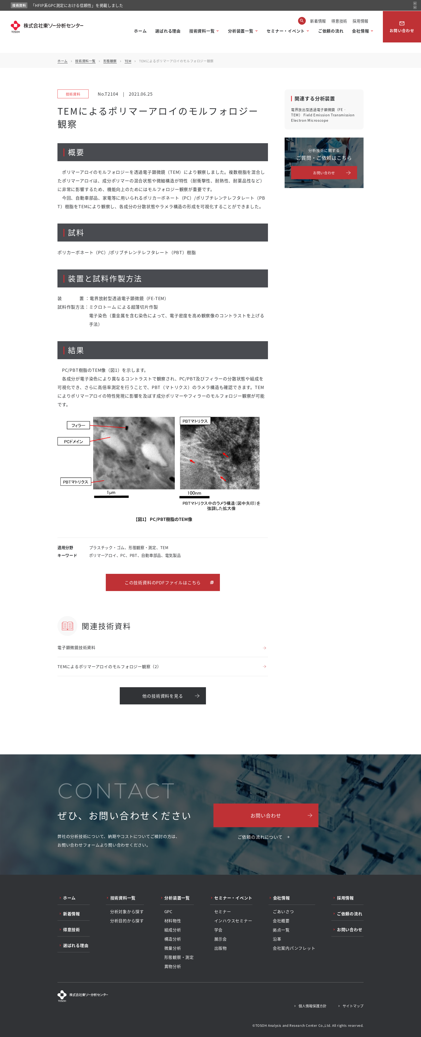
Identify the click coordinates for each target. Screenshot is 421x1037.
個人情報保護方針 (312, 1005)
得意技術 (339, 21)
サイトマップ (353, 1005)
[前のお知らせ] (415, 3)
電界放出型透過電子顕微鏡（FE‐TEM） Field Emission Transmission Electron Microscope (323, 115)
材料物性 (172, 920)
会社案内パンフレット (294, 948)
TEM (128, 61)
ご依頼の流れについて (260, 837)
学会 (218, 929)
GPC (168, 911)
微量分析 (172, 948)
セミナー (222, 911)
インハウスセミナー (233, 920)
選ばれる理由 (168, 31)
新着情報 (318, 21)
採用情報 (360, 21)
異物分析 (172, 966)
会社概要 (281, 920)
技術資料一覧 (202, 31)
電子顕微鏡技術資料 (76, 647)
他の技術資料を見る (162, 696)
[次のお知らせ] (415, 7)
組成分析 (172, 929)
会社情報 (360, 31)
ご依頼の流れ (331, 31)
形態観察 (110, 61)
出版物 (220, 948)
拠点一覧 (281, 929)
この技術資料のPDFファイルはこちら (163, 582)
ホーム (140, 31)
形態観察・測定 (179, 957)
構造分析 (172, 939)
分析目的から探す (127, 920)
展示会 (220, 939)
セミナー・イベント (286, 31)
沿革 (277, 939)
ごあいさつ (283, 911)
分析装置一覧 (240, 31)
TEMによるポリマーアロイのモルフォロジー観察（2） (109, 666)
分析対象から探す (127, 911)
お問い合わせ (402, 26)
